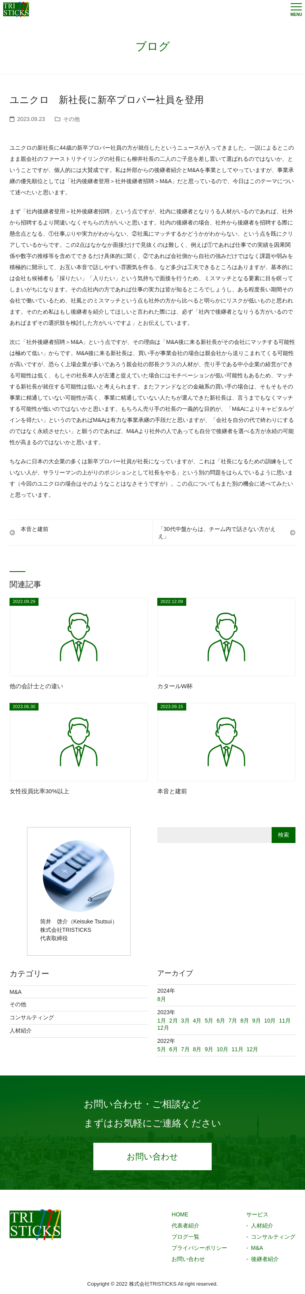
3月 (185, 1020)
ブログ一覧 (185, 1240)
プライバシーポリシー (199, 1251)
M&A (15, 992)
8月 (197, 1049)
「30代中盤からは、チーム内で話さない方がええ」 (224, 532)
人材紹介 (21, 1030)
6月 (173, 1049)
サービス (257, 1218)
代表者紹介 (185, 1229)
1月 (161, 1020)
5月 (161, 1049)
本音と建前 (31, 530)
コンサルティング (32, 1017)
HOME (180, 1218)
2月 (173, 1020)
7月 (185, 1049)
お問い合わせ (152, 1158)
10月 (222, 1049)
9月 (209, 1049)
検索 (283, 834)
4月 (197, 1020)
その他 (71, 119)
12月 (253, 1049)
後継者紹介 (265, 1262)
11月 (237, 1049)
